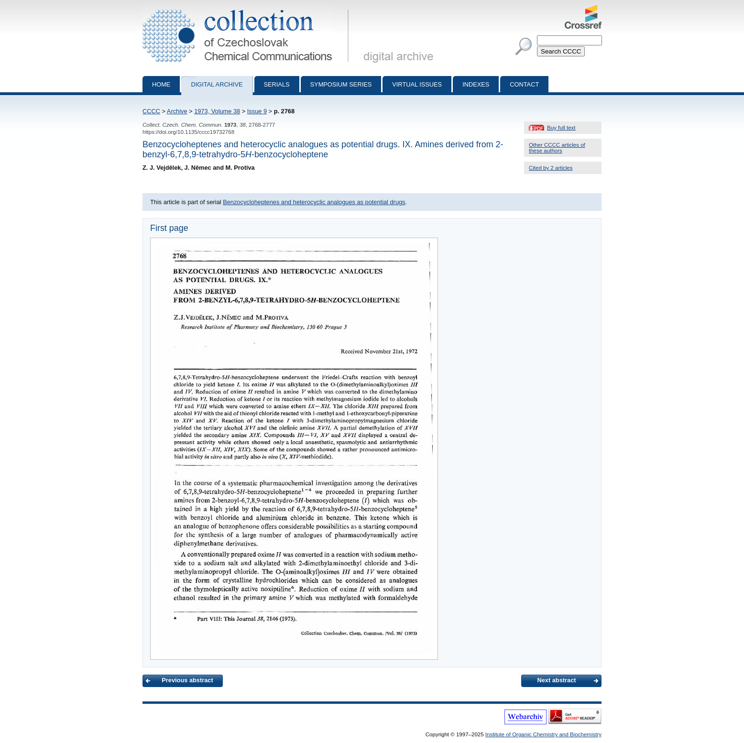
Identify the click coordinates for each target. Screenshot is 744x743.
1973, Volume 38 (217, 111)
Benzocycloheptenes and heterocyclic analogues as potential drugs (314, 202)
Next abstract (556, 680)
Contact (524, 84)
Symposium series (341, 84)
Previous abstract (187, 680)
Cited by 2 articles (551, 168)
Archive (177, 111)
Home (161, 84)
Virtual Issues (417, 84)
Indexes (475, 84)
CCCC (151, 111)
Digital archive (216, 84)
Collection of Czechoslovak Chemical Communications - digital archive (247, 8)
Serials (277, 84)
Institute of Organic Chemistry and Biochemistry (543, 734)
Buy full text (561, 128)
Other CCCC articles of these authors (557, 147)
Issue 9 (257, 111)
